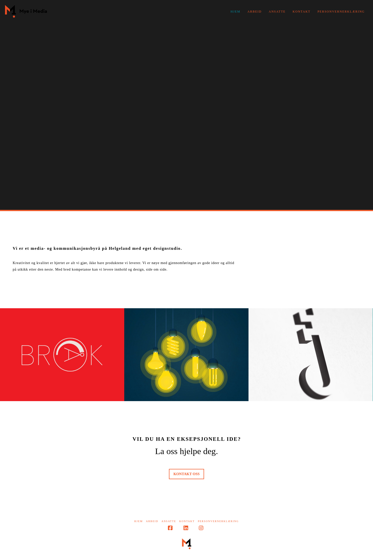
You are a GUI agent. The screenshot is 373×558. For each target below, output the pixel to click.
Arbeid (152, 521)
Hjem (138, 521)
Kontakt (187, 521)
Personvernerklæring (218, 521)
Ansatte (168, 521)
